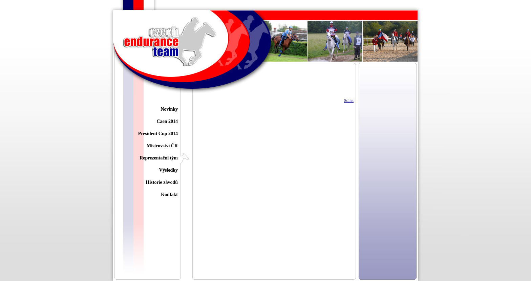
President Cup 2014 (158, 133)
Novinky (169, 109)
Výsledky (168, 170)
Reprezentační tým (159, 157)
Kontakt (169, 194)
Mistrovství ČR (162, 145)
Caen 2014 (167, 121)
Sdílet (349, 100)
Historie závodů (162, 182)
